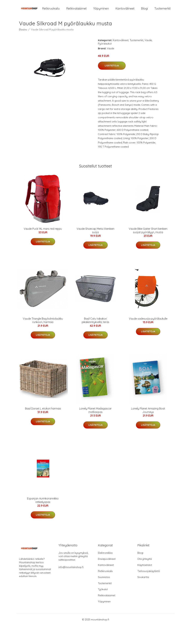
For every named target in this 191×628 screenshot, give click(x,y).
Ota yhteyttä (144, 561)
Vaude (148, 43)
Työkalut (103, 592)
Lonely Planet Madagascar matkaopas (95, 413)
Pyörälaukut (105, 46)
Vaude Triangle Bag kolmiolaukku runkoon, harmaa (43, 323)
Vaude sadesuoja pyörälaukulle (148, 321)
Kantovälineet (124, 10)
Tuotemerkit (162, 10)
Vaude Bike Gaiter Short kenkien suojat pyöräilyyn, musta (148, 233)
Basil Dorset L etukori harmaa (43, 411)
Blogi (144, 10)
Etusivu (23, 32)
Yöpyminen (101, 10)
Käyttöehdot (144, 567)
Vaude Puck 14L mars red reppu (43, 231)
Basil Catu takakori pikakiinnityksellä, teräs (95, 323)
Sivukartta (143, 579)
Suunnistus (104, 579)
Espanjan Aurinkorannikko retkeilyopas (43, 503)
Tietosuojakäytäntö (148, 573)
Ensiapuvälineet (107, 561)
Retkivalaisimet (76, 10)
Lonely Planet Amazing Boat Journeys (148, 413)
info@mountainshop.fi (71, 569)
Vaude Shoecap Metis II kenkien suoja (95, 233)
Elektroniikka (105, 555)
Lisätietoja (112, 68)
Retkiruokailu (51, 10)
